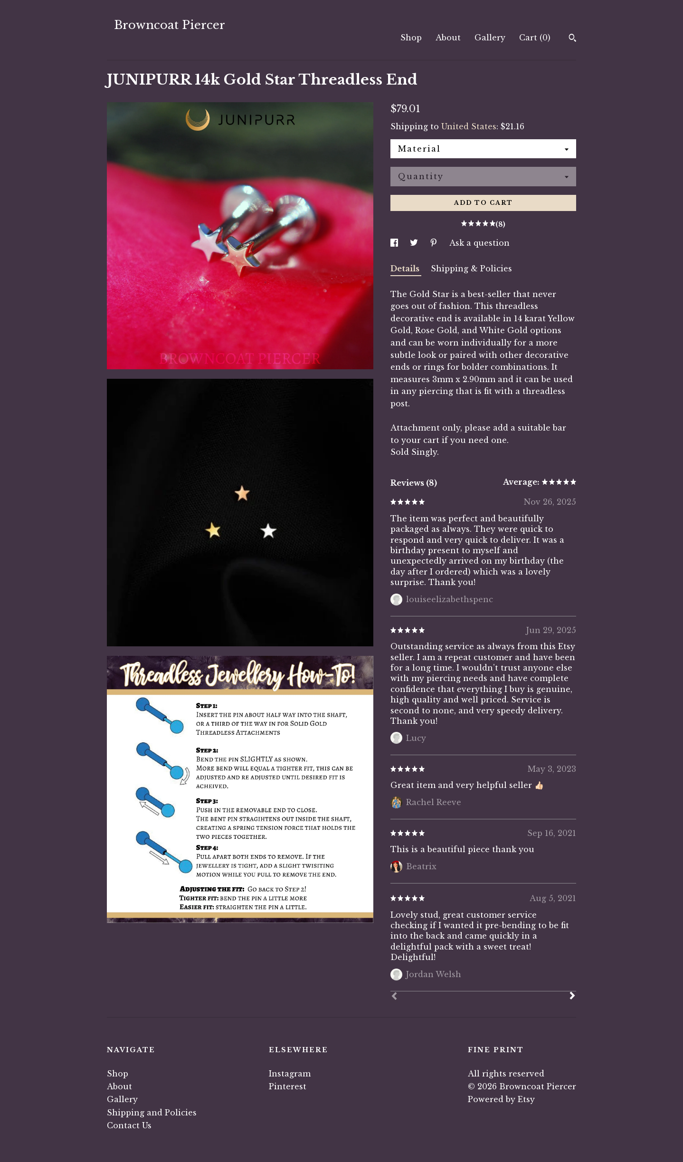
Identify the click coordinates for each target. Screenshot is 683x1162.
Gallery (489, 37)
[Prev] (394, 997)
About (448, 37)
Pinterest (287, 1086)
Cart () (534, 37)
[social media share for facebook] (395, 243)
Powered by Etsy (501, 1099)
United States (468, 126)
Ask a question (479, 243)
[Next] (572, 996)
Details (405, 268)
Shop (411, 37)
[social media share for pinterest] (435, 243)
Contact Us (129, 1125)
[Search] (572, 39)
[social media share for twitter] (415, 243)
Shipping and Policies (152, 1112)
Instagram (290, 1073)
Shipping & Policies (471, 268)
